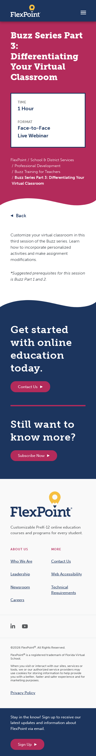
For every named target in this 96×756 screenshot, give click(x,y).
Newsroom (20, 587)
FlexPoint (18, 160)
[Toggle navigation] (83, 12)
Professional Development (37, 165)
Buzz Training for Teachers (37, 171)
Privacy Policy (22, 693)
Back (21, 215)
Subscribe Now (31, 455)
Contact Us (28, 387)
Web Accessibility (66, 574)
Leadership (20, 574)
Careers (17, 600)
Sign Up (25, 744)
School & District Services (52, 160)
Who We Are (21, 561)
